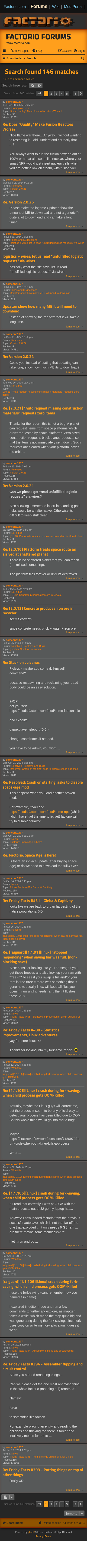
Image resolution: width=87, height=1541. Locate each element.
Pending (16, 929)
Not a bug (17, 385)
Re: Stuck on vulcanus (21, 662)
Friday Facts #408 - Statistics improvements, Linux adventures (45, 1016)
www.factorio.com (18, 43)
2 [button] (51, 93)
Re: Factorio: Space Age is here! (29, 855)
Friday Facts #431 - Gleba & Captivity (31, 887)
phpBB (31, 1532)
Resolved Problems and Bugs (28, 646)
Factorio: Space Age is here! (26, 842)
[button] (39, 93)
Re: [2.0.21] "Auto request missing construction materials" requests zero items (43, 410)
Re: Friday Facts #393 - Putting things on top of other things (43, 1472)
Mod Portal (73, 6)
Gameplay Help (20, 108)
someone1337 (14, 101)
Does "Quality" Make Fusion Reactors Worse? (36, 111)
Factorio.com (15, 6)
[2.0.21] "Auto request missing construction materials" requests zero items (41, 393)
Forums (39, 6)
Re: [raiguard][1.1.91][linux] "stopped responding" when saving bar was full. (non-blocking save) (40, 957)
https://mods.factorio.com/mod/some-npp (40, 812)
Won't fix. (16, 1068)
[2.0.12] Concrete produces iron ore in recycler (36, 595)
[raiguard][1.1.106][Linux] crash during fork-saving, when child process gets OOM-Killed (42, 1076)
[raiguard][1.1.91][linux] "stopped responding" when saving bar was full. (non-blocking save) (43, 937)
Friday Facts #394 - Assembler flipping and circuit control (42, 1350)
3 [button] (56, 93)
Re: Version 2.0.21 (18, 485)
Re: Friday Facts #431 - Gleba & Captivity (38, 900)
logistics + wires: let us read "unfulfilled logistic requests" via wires (47, 242)
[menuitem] (19, 51)
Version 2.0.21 (18, 472)
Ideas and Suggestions (24, 239)
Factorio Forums (38, 36)
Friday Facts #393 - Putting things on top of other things (41, 1456)
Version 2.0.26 (18, 188)
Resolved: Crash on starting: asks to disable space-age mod (44, 768)
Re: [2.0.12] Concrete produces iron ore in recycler (38, 611)
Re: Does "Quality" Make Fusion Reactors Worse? (38, 127)
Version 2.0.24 (18, 343)
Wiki (55, 6)
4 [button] (61, 93)
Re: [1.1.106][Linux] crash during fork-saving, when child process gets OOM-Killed (41, 1093)
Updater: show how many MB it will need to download (40, 293)
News (14, 839)
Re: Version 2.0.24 (18, 356)
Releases (16, 185)
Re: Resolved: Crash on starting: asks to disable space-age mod (43, 784)
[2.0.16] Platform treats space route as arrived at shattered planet (47, 536)
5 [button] (67, 93)
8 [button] (75, 93)
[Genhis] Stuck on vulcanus (25, 649)
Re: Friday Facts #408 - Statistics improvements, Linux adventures (31, 1032)
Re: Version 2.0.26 (18, 202)
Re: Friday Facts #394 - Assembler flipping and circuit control (43, 1366)
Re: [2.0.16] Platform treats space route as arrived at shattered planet (39, 551)
